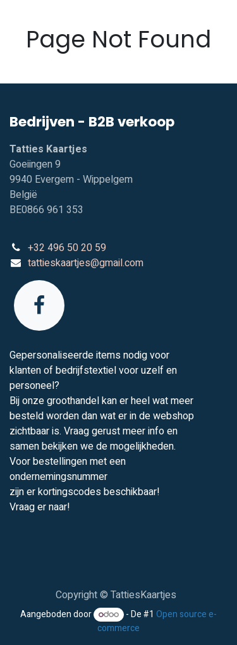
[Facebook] (39, 305)
